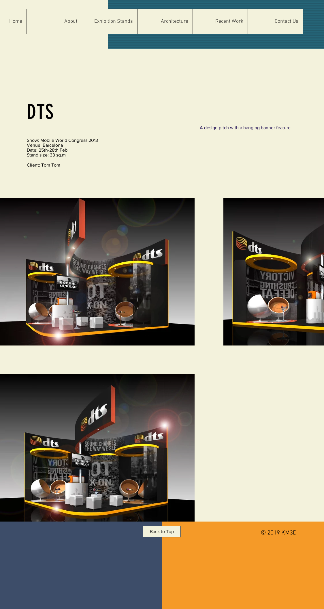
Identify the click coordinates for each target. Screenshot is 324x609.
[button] (165, 21)
